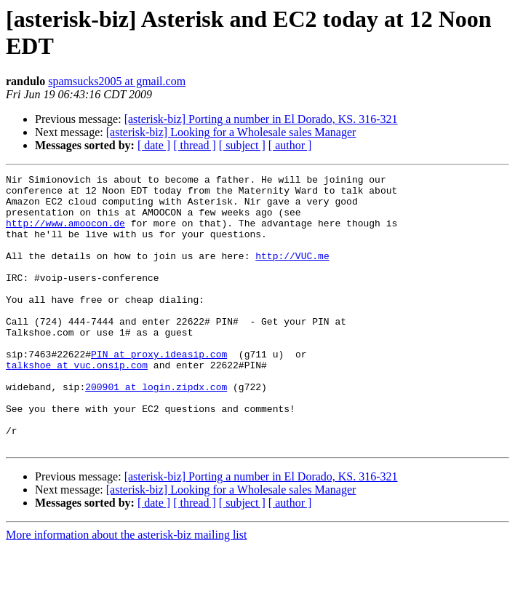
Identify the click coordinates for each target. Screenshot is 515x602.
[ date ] (153, 145)
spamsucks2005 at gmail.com (116, 81)
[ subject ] (242, 145)
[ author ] (290, 145)
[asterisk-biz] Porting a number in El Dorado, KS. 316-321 (261, 119)
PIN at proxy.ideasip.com (159, 390)
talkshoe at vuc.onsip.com (77, 404)
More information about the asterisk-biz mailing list (126, 589)
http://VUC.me (292, 273)
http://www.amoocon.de (65, 233)
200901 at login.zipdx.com (156, 430)
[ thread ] (194, 145)
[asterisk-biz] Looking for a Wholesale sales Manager (231, 132)
